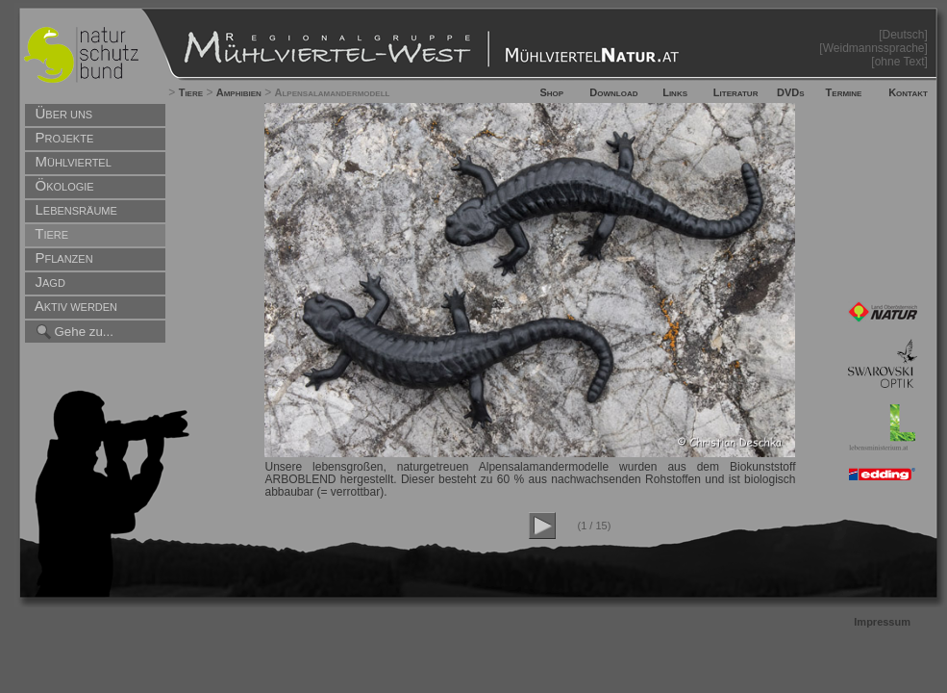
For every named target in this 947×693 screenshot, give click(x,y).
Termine (844, 92)
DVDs (791, 92)
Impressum (882, 622)
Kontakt (908, 92)
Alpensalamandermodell (332, 92)
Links (674, 92)
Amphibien (239, 92)
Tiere (191, 92)
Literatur (736, 92)
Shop (551, 92)
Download (613, 92)
